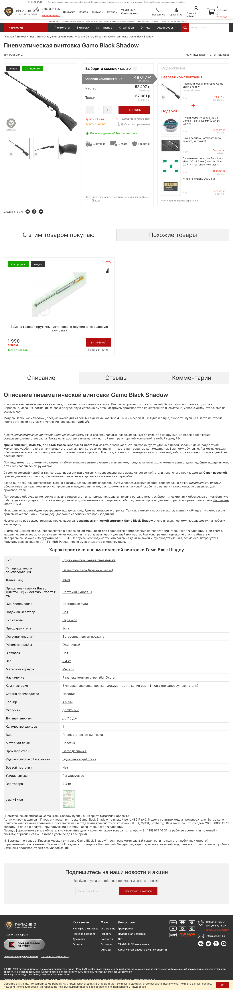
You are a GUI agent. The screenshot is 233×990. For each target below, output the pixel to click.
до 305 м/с (70, 710)
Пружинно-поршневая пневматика (89, 560)
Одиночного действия (79, 759)
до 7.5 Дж (69, 718)
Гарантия (144, 143)
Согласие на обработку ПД (55, 956)
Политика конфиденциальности (21, 956)
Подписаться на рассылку (138, 891)
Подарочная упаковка (132, 933)
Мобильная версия (16, 934)
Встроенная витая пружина (83, 636)
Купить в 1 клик (95, 119)
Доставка (69, 11)
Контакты (98, 11)
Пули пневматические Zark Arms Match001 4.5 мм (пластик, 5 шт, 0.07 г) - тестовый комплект (203, 161)
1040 (66, 580)
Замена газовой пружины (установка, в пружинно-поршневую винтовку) (59, 328)
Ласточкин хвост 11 (77, 592)
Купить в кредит (96, 123)
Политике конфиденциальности (137, 979)
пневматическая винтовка (127, 197)
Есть (65, 628)
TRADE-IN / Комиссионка (129, 12)
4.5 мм (67, 702)
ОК (222, 984)
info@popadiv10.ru (216, 936)
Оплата (83, 11)
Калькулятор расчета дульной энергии (142, 949)
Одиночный (71, 645)
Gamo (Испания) (74, 751)
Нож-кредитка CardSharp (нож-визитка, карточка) (202, 139)
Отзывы (112, 11)
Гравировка (125, 928)
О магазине (108, 928)
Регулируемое (73, 775)
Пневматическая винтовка (82, 735)
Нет (65, 612)
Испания (69, 694)
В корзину (98, 342)
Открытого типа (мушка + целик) (87, 570)
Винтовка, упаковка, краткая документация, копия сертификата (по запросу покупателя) (130, 685)
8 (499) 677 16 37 (216, 925)
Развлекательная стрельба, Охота (88, 677)
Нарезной (69, 620)
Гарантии (106, 944)
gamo (95, 197)
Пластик (68, 743)
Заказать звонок (51, 15)
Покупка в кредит (84, 933)
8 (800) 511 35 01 (215, 921)
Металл (68, 669)
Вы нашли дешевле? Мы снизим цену (113, 133)
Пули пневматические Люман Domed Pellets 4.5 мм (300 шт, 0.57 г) (201, 120)
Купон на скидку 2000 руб (199, 178)
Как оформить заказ (85, 928)
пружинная (106, 197)
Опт (120, 939)
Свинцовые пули (75, 604)
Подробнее (139, 986)
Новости (106, 933)
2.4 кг (66, 661)
